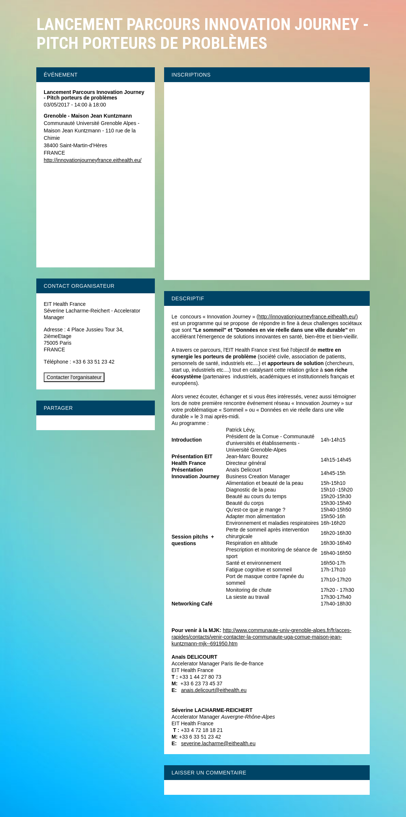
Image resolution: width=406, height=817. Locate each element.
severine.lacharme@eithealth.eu (218, 743)
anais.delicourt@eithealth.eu (214, 690)
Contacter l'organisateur (74, 377)
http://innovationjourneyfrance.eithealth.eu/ (307, 317)
